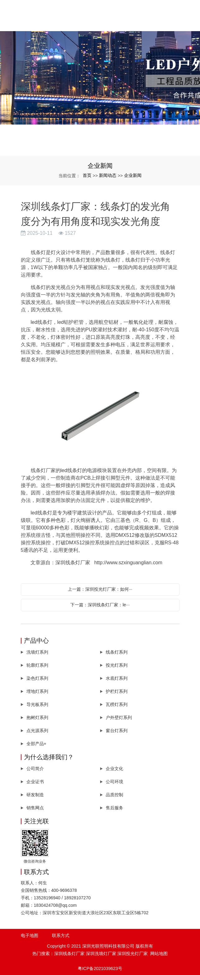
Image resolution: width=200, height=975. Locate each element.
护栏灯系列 (117, 691)
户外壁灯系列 (119, 717)
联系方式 (60, 935)
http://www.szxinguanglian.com (128, 562)
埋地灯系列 (37, 691)
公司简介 (35, 768)
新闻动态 (107, 175)
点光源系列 (37, 730)
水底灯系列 (117, 678)
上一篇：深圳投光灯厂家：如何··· (100, 589)
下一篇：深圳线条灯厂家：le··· (100, 604)
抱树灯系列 (37, 717)
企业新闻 (133, 175)
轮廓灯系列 (37, 665)
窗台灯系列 (117, 730)
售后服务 (114, 807)
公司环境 (114, 781)
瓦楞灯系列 (117, 704)
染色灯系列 (37, 678)
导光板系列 (37, 704)
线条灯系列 (117, 652)
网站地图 (159, 953)
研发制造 (35, 794)
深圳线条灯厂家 (69, 953)
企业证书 (35, 781)
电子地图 (29, 935)
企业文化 (114, 768)
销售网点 (35, 807)
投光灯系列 (117, 665)
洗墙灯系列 (37, 652)
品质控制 (114, 794)
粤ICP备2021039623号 (100, 968)
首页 (87, 175)
